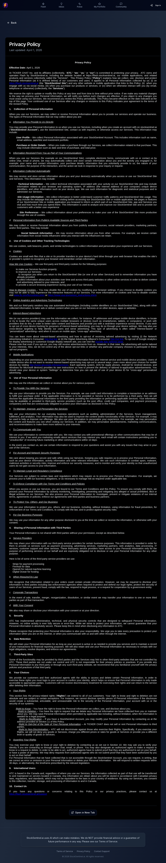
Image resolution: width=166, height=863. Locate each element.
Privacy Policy (83, 851)
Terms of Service (64, 851)
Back (12, 22)
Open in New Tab (83, 812)
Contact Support (102, 851)
